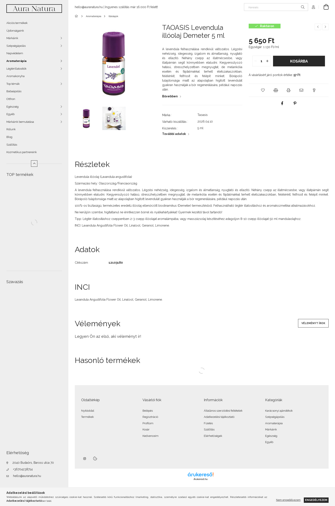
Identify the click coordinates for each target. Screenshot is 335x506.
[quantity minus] (256, 61)
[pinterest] (295, 103)
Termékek (87, 416)
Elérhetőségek (213, 435)
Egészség (12, 106)
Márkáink (12, 38)
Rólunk (11, 129)
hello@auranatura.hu (27, 476)
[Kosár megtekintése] (324, 7)
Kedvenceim (151, 435)
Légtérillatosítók (16, 68)
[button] (263, 90)
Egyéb (10, 114)
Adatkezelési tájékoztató (219, 416)
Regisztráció (150, 416)
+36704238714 (23, 469)
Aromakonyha (15, 76)
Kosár (146, 429)
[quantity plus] (267, 61)
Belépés (148, 410)
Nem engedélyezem (288, 500)
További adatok (174, 134)
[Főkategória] (77, 16)
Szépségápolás (16, 45)
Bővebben (170, 96)
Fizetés (208, 423)
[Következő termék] (325, 27)
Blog (9, 137)
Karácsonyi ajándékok (279, 410)
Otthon (10, 99)
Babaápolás (13, 91)
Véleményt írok (313, 323)
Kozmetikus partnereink (21, 152)
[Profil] (313, 7)
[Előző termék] (318, 27)
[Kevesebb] (34, 163)
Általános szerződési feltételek (223, 410)
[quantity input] (261, 61)
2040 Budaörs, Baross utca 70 (33, 462)
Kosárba (299, 61)
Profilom (148, 423)
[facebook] (282, 103)
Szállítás (11, 144)
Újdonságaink (15, 30)
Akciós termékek (17, 23)
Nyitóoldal (87, 410)
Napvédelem (14, 53)
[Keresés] (276, 7)
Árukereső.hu (200, 479)
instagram (84, 458)
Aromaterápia (16, 61)
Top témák (13, 83)
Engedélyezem (316, 500)
